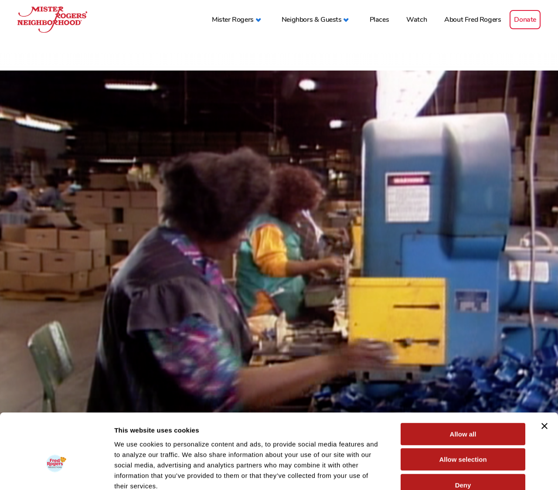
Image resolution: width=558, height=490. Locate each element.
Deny (463, 434)
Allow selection (463, 409)
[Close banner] (544, 375)
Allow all (463, 383)
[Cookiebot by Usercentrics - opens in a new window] (56, 473)
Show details (457, 472)
